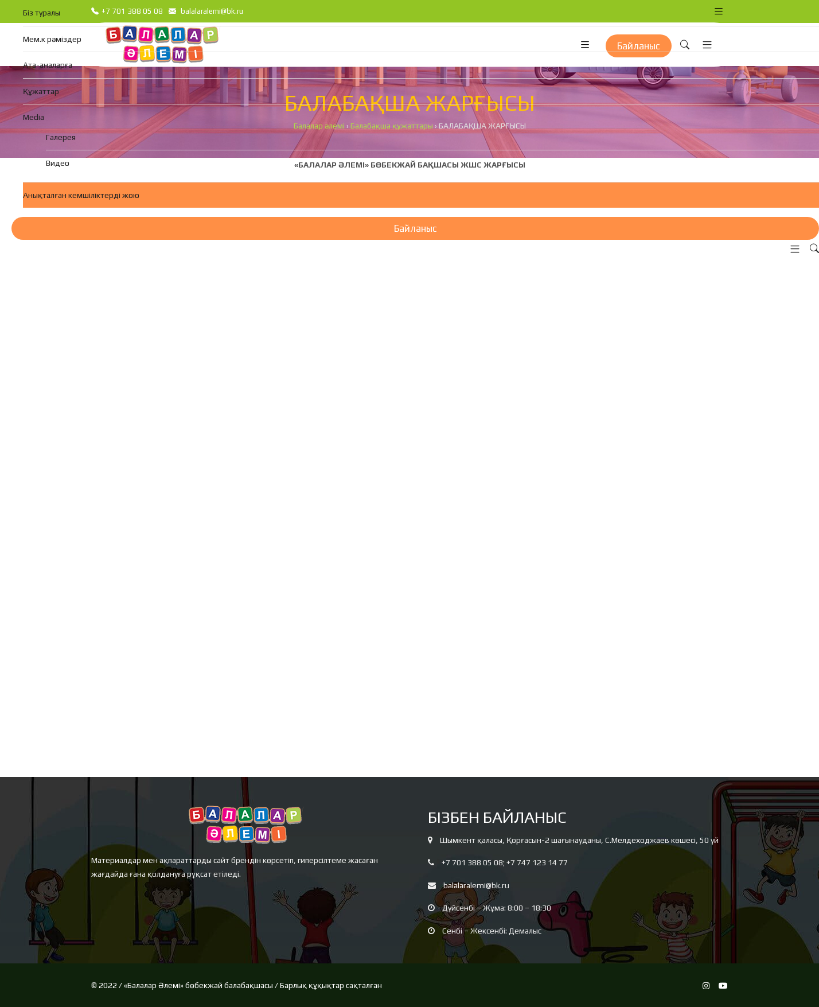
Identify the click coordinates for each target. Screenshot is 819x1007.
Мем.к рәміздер (52, 39)
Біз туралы (41, 12)
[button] (792, 249)
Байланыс (415, 228)
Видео (57, 163)
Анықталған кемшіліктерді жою (81, 195)
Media (33, 117)
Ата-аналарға (47, 64)
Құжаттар (41, 91)
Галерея (61, 137)
